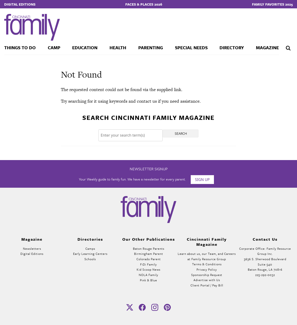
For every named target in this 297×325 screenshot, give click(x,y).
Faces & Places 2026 (143, 4)
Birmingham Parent (148, 253)
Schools (90, 259)
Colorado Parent (148, 259)
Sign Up (202, 179)
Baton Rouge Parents (148, 248)
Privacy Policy (207, 269)
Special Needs (191, 47)
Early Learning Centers (90, 253)
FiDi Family (148, 264)
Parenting (150, 47)
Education (84, 47)
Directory (232, 47)
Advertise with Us (207, 280)
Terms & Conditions (207, 264)
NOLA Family (148, 274)
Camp (54, 47)
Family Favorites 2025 (272, 4)
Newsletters (32, 248)
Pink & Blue (148, 280)
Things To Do (20, 47)
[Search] (130, 135)
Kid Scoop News (148, 269)
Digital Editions (20, 4)
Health (118, 47)
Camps (90, 248)
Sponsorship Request (206, 274)
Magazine (267, 47)
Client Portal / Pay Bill (206, 285)
